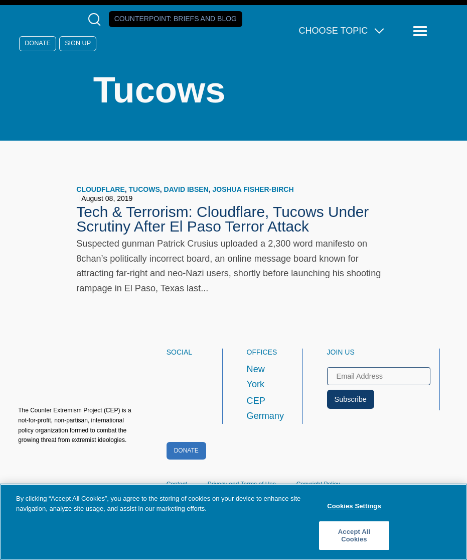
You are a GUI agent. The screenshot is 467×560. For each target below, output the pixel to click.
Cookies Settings (354, 506)
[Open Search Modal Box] (96, 19)
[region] (233, 522)
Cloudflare (100, 189)
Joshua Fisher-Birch (253, 189)
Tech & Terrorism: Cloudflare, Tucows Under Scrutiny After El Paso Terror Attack (222, 219)
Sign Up (78, 43)
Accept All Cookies (354, 535)
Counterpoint (175, 19)
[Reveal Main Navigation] (421, 31)
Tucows (144, 189)
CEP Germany (265, 408)
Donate (38, 43)
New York (256, 376)
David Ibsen (186, 189)
